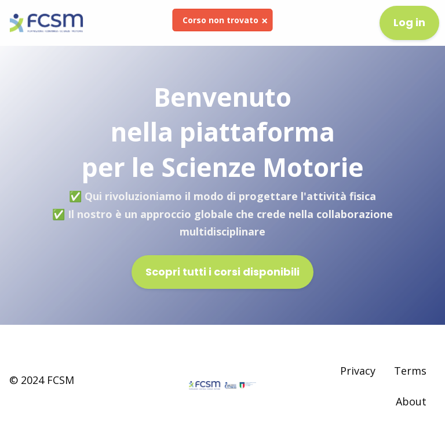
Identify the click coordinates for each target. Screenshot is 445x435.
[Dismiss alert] (264, 21)
